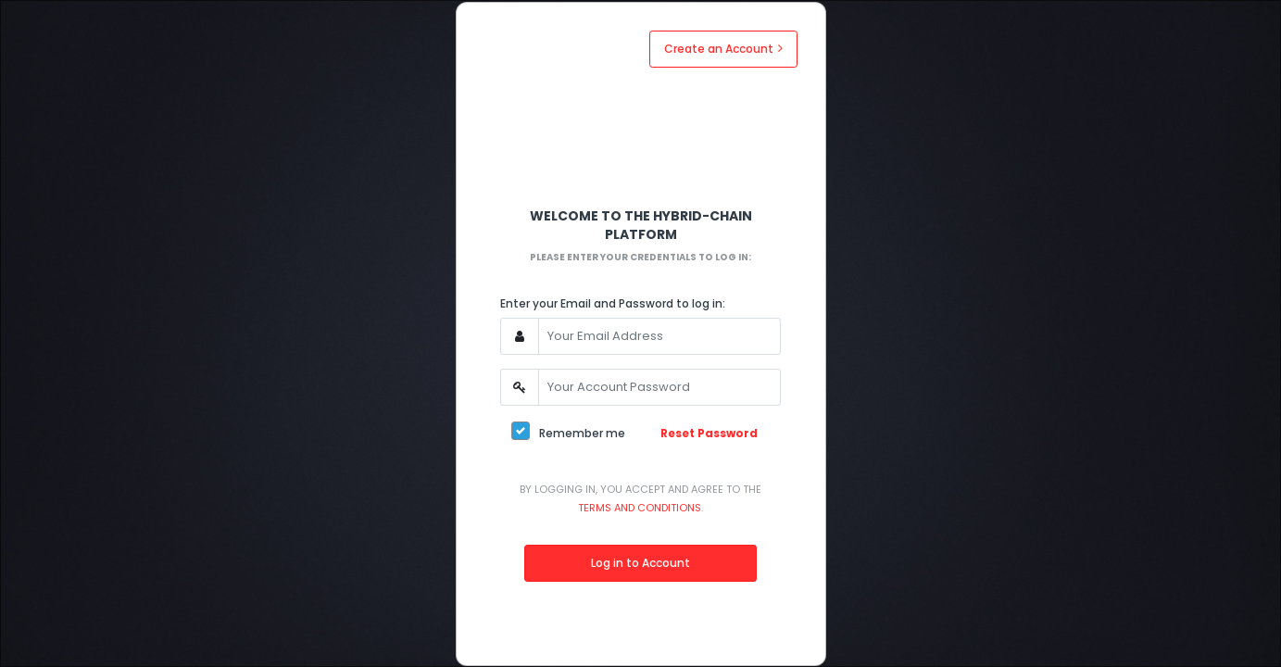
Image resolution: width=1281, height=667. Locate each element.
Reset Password (709, 433)
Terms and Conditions (639, 507)
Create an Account (723, 48)
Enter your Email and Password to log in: (612, 303)
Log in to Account (640, 563)
